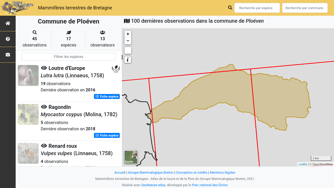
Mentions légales (222, 172)
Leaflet (303, 164)
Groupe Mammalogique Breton (150, 172)
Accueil (120, 172)
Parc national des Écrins (210, 185)
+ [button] (128, 34)
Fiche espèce (106, 96)
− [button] (128, 41)
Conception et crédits (191, 172)
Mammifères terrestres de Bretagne (75, 7)
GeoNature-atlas (153, 185)
